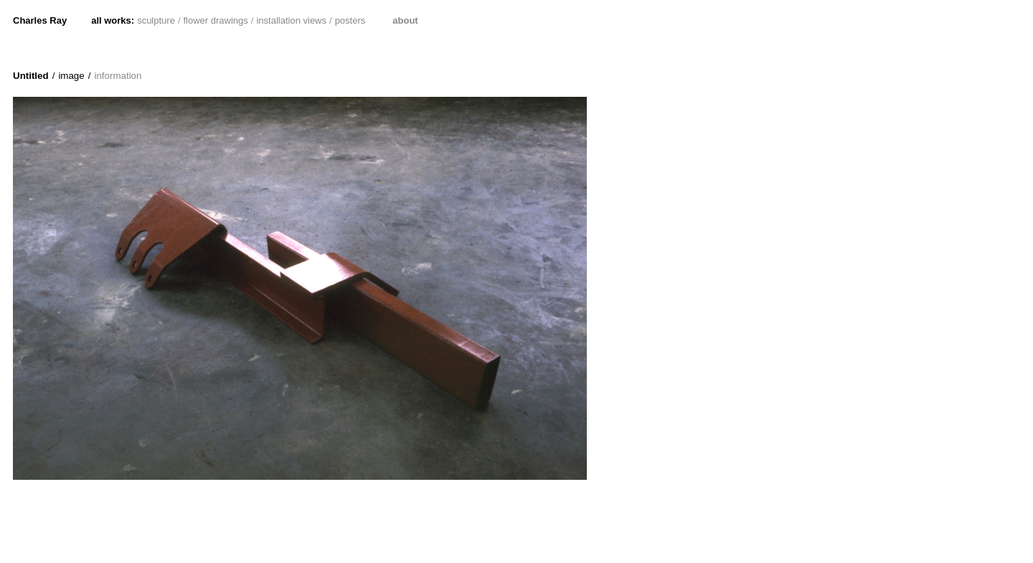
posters (350, 20)
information (117, 75)
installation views (291, 20)
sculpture (156, 20)
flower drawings (216, 20)
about (405, 20)
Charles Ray (40, 20)
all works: (112, 20)
